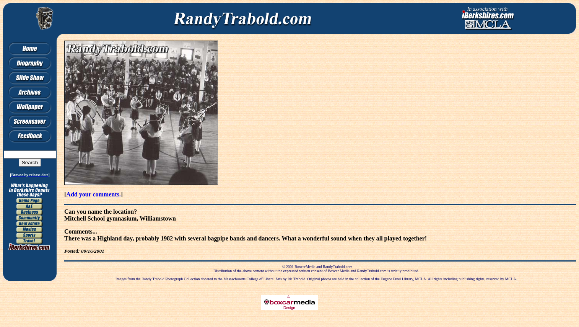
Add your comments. (93, 194)
